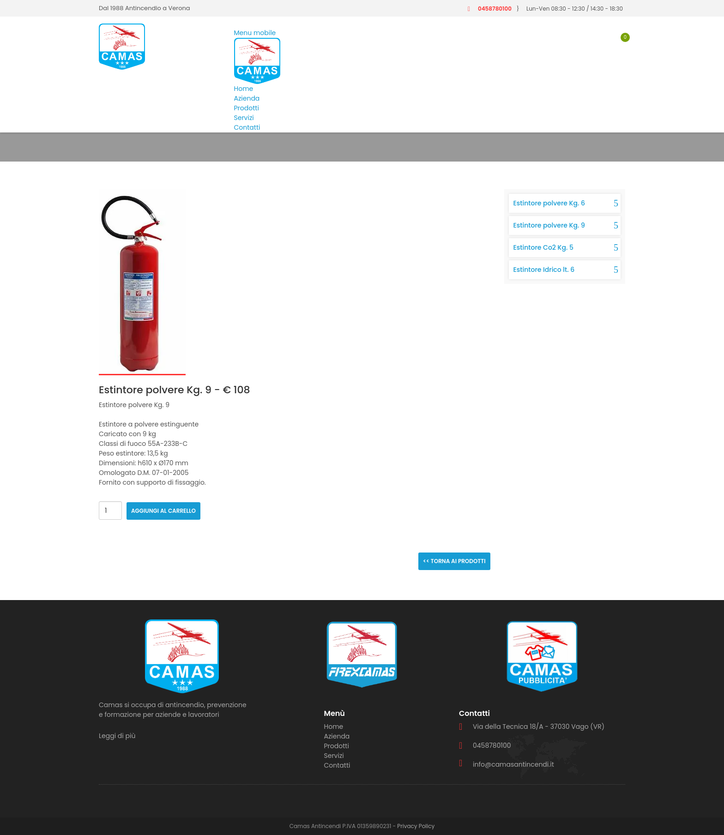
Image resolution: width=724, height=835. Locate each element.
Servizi (244, 117)
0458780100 (495, 8)
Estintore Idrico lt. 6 (544, 269)
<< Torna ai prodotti (454, 561)
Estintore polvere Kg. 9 (549, 225)
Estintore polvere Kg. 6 (549, 203)
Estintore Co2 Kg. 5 (543, 247)
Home (243, 88)
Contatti (247, 127)
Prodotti (246, 108)
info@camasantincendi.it (513, 764)
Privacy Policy (415, 826)
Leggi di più (117, 735)
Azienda (247, 98)
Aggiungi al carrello (163, 511)
